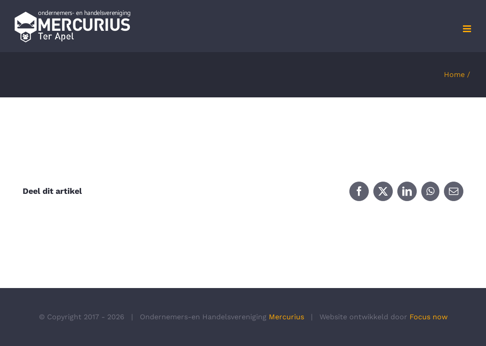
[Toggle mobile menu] (467, 29)
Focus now (429, 316)
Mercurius (286, 316)
